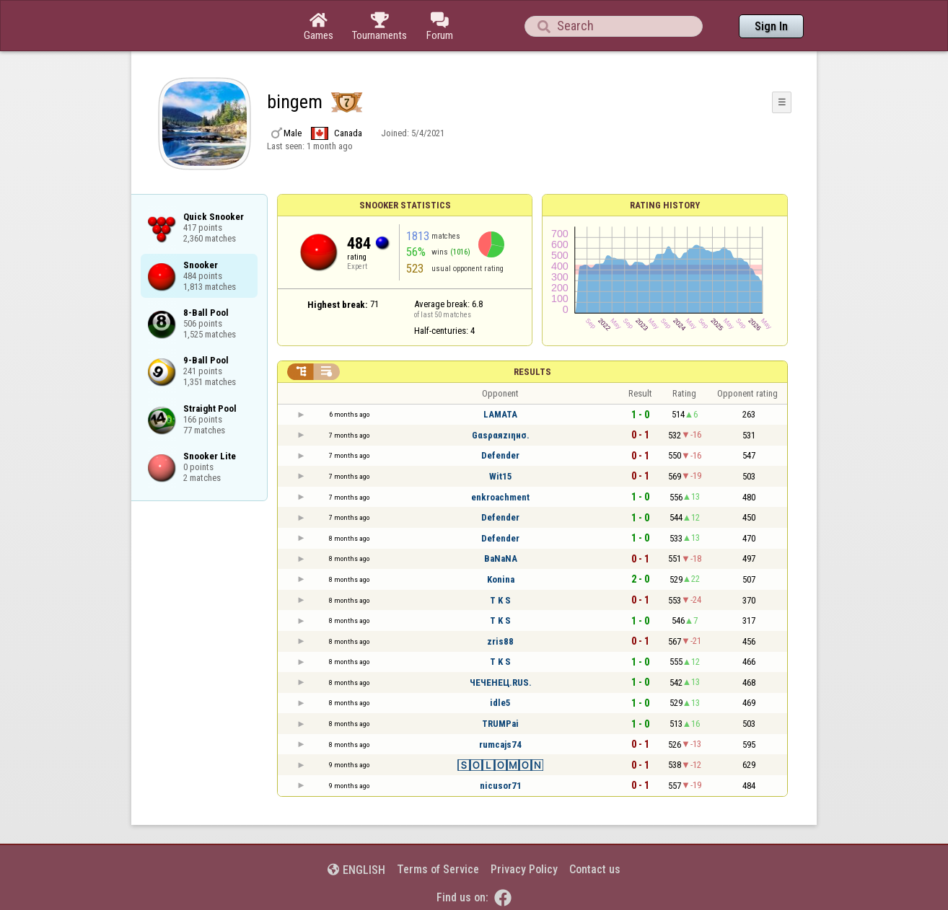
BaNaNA (500, 558)
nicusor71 (501, 785)
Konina (500, 579)
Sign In (771, 26)
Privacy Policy (524, 869)
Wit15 (500, 476)
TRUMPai (500, 723)
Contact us (594, 869)
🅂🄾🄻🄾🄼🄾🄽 (500, 765)
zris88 (500, 641)
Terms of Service (438, 869)
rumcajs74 (500, 744)
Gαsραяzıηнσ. (501, 435)
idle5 (500, 702)
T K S (500, 600)
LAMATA (500, 414)
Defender (500, 455)
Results (532, 371)
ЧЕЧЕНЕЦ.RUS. (501, 682)
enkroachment (500, 497)
